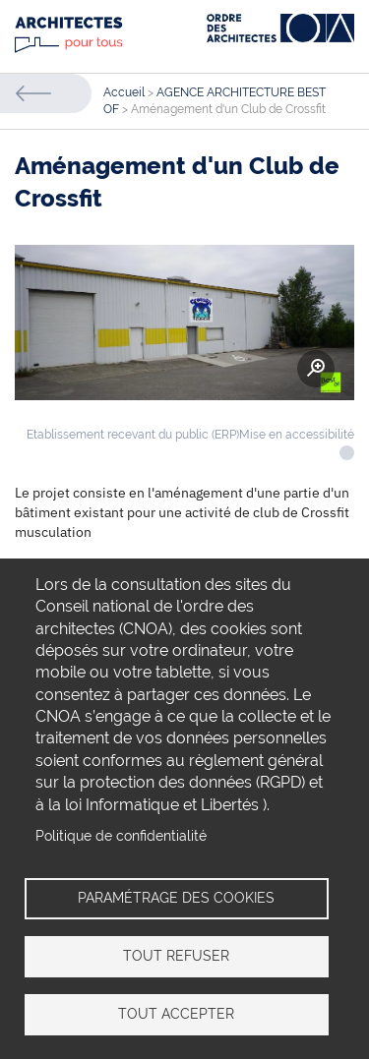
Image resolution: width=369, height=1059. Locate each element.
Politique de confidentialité (121, 836)
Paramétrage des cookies (176, 898)
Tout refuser (176, 956)
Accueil (124, 92)
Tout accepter (176, 1014)
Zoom (316, 368)
